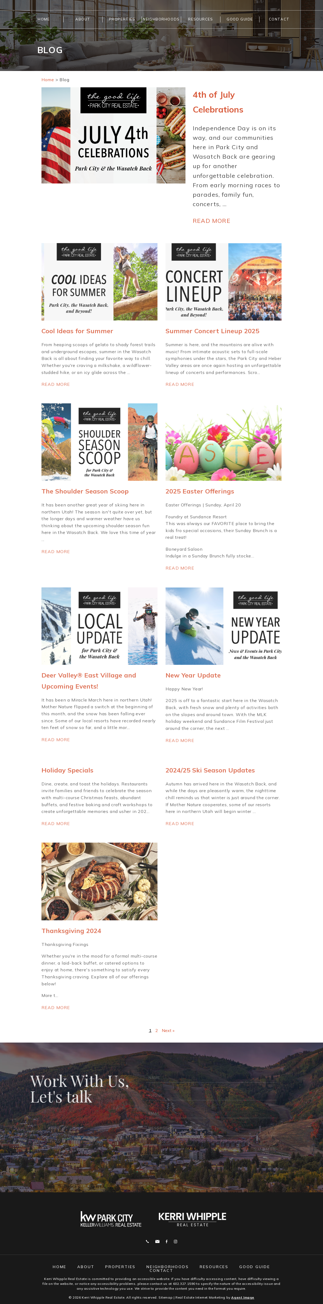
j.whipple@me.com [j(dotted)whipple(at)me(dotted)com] (157, 1241)
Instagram (175, 1241)
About (82, 19)
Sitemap (166, 1297)
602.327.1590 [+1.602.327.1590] (184, 1283)
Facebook (166, 1241)
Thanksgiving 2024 (71, 930)
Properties (122, 19)
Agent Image (242, 1297)
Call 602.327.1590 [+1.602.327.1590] (147, 1241)
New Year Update (193, 675)
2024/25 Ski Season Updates (210, 770)
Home (44, 19)
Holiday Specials (67, 770)
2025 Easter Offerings (200, 491)
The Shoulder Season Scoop (85, 491)
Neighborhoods (161, 19)
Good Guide (240, 19)
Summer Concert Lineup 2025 (212, 330)
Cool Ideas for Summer (77, 330)
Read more (212, 220)
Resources (200, 19)
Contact (279, 19)
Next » (168, 1030)
